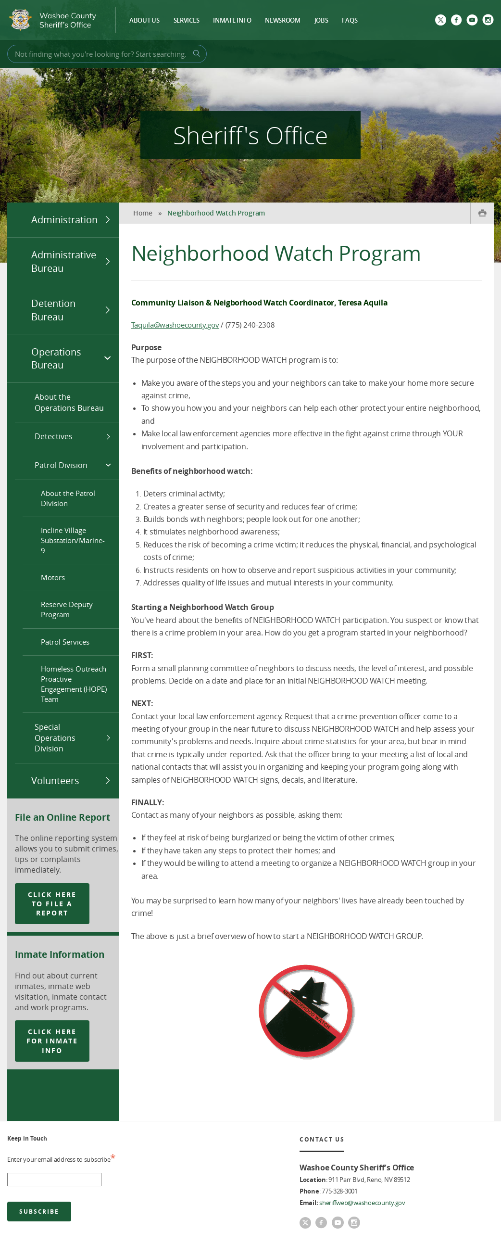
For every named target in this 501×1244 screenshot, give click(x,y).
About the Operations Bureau (69, 402)
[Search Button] (195, 53)
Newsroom (283, 21)
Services (187, 21)
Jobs (321, 21)
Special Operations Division (55, 738)
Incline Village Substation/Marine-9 (73, 540)
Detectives (54, 436)
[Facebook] (456, 20)
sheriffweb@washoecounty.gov (362, 1202)
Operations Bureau (56, 358)
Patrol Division (61, 465)
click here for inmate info (52, 1041)
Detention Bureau (53, 310)
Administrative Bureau (63, 261)
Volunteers (55, 780)
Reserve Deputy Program (67, 609)
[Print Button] (482, 213)
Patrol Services (65, 642)
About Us (144, 21)
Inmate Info (232, 21)
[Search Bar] (107, 54)
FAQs (349, 21)
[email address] (54, 1179)
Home (142, 212)
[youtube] (472, 20)
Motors (53, 577)
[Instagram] (488, 20)
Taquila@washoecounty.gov (175, 325)
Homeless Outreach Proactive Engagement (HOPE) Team (74, 684)
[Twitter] (440, 20)
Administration (64, 219)
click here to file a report (52, 904)
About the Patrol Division (68, 498)
